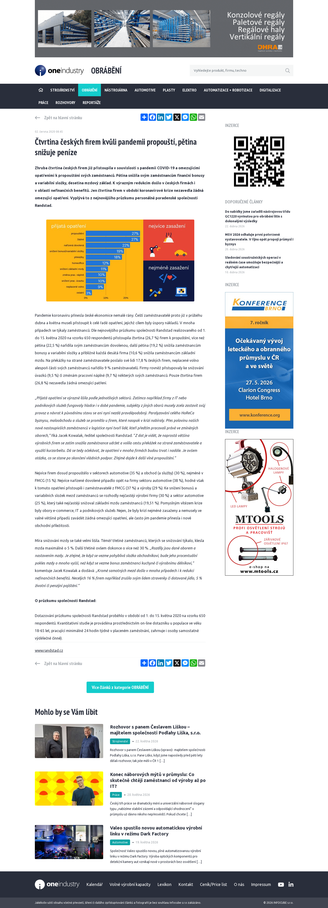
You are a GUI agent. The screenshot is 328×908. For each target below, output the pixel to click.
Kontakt (185, 884)
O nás (239, 884)
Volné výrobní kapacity (130, 884)
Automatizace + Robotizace (228, 90)
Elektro (189, 90)
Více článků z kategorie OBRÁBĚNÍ (120, 687)
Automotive (145, 90)
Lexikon (164, 884)
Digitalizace (270, 90)
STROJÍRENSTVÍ (62, 90)
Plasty (169, 90)
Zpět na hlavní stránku (63, 118)
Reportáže (92, 102)
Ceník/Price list (213, 884)
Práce (43, 102)
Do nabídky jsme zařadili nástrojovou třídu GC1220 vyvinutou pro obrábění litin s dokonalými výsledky (257, 216)
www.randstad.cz (49, 650)
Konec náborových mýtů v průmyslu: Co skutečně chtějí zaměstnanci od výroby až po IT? (158, 780)
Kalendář (94, 884)
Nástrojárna (116, 90)
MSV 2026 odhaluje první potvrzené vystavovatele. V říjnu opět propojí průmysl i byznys (259, 239)
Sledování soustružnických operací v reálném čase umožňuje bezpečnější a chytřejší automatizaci (254, 262)
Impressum (261, 884)
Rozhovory (65, 102)
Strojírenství (120, 741)
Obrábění (89, 90)
